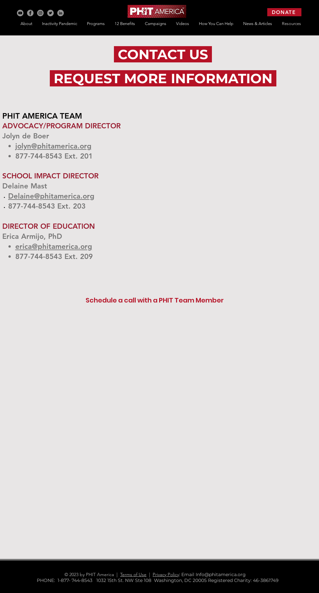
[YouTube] (20, 13)
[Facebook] (30, 13)
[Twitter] (50, 13)
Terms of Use (133, 574)
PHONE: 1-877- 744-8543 (66, 580)
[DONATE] (284, 12)
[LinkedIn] (60, 13)
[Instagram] (40, 13)
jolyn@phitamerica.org (53, 146)
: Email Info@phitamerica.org (215, 574)
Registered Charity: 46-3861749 (243, 580)
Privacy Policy (166, 574)
